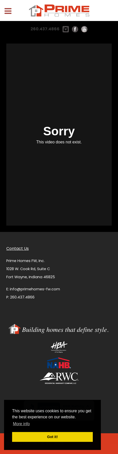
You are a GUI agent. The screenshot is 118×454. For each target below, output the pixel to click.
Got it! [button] (52, 437)
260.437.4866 (45, 29)
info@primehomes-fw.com (35, 289)
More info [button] (21, 424)
